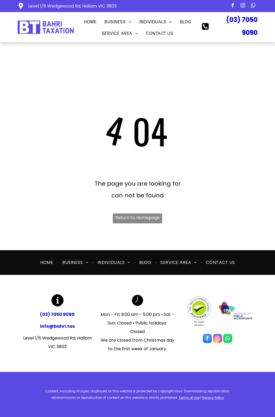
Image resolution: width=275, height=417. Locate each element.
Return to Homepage (137, 218)
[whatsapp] (253, 6)
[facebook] (232, 6)
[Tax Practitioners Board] (199, 311)
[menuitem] (90, 21)
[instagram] (242, 6)
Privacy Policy (213, 397)
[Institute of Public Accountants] (235, 311)
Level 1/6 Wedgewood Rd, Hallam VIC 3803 (72, 6)
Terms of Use (189, 397)
